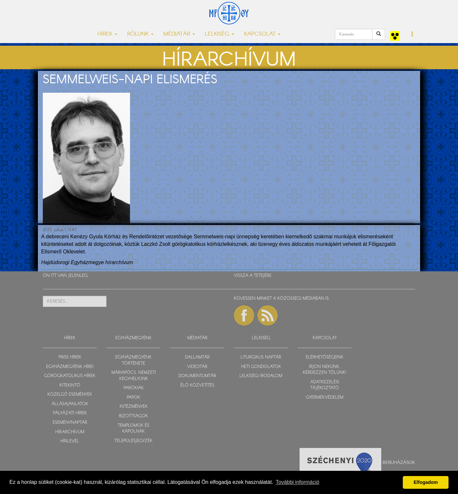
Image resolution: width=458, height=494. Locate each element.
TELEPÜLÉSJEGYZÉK (133, 441)
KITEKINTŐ (69, 385)
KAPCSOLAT (325, 338)
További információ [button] (297, 482)
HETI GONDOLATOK (261, 367)
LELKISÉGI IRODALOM (260, 376)
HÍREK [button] (107, 34)
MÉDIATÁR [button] (179, 34)
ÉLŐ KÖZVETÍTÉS (197, 385)
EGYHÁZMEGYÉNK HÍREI (69, 367)
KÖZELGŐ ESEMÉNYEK (69, 394)
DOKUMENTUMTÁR (197, 376)
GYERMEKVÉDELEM (324, 397)
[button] (412, 34)
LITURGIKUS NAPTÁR (260, 357)
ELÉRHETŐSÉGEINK (324, 357)
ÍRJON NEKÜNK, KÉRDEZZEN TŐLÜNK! (324, 370)
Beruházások (399, 462)
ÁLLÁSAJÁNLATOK (70, 404)
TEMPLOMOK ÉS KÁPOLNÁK (133, 428)
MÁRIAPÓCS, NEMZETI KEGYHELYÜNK (133, 376)
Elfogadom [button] (426, 482)
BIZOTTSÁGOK (133, 416)
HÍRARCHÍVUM (69, 432)
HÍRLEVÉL (69, 441)
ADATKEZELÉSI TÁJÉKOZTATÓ (324, 385)
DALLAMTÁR (197, 357)
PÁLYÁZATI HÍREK (70, 413)
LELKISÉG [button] (219, 34)
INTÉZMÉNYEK (134, 407)
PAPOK (133, 397)
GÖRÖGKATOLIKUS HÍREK (69, 376)
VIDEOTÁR (197, 367)
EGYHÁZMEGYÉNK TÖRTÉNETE (133, 360)
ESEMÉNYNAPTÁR (70, 423)
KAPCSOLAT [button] (262, 34)
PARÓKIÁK (133, 388)
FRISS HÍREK (69, 357)
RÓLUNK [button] (140, 34)
